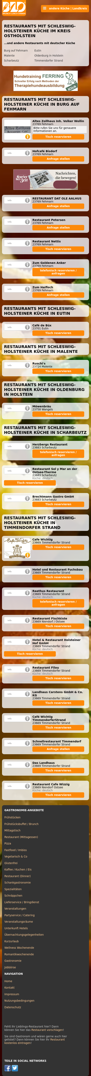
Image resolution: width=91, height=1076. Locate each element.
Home (8, 981)
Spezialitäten (13, 889)
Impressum (11, 994)
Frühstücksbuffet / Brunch (21, 824)
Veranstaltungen (15, 908)
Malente (9, 55)
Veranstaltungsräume (18, 921)
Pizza (7, 843)
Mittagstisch (12, 830)
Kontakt (9, 987)
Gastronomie (12, 960)
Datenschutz (12, 1007)
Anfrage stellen (58, 158)
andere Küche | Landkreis (65, 8)
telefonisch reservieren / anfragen (58, 272)
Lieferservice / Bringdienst (21, 902)
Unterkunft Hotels (16, 928)
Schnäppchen (13, 895)
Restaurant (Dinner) (17, 876)
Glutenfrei (11, 863)
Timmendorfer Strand (48, 60)
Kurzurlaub (11, 941)
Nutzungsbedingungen (19, 1000)
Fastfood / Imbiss (15, 850)
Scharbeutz (11, 60)
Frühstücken (12, 817)
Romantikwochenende (19, 954)
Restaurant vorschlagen (47, 1029)
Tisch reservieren (58, 136)
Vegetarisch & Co (15, 856)
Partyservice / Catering (19, 915)
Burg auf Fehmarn (16, 50)
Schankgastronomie (17, 882)
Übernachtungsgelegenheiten (24, 934)
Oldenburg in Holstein (48, 55)
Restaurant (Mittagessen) (21, 837)
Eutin (37, 50)
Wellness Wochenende (19, 947)
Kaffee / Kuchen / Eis (18, 869)
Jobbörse (10, 967)
